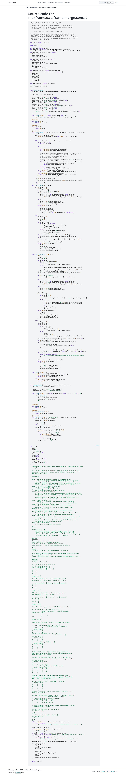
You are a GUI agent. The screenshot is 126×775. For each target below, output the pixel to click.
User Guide (50, 2)
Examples (67, 2)
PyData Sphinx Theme (107, 771)
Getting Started (41, 2)
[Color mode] (116, 2)
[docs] (97, 445)
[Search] (106, 2)
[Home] (27, 7)
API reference (59, 2)
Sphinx (18, 773)
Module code (33, 7)
